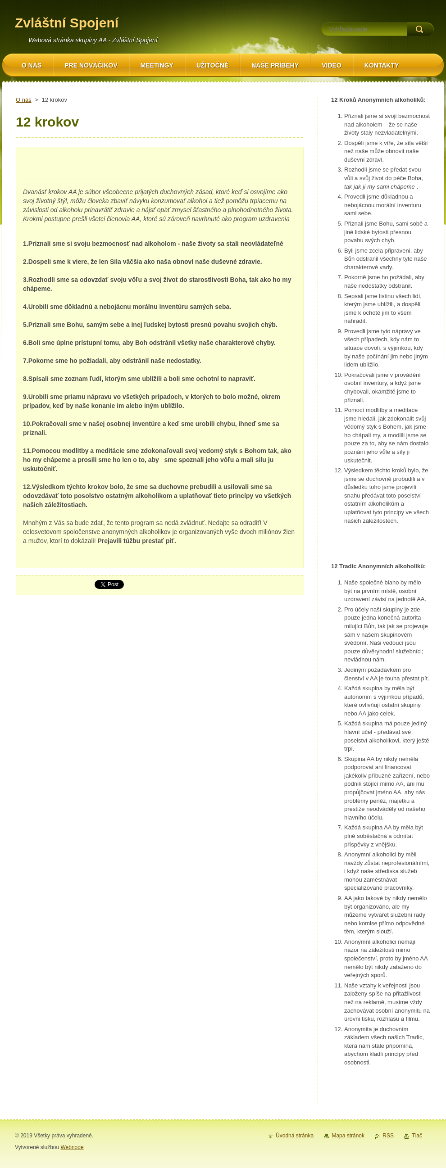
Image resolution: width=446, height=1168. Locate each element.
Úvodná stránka (295, 1135)
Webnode (71, 1147)
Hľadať (420, 29)
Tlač (417, 1135)
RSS (388, 1135)
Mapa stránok (348, 1135)
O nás (24, 99)
